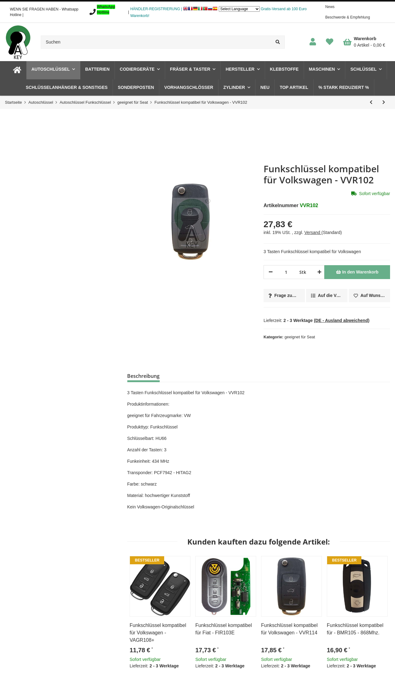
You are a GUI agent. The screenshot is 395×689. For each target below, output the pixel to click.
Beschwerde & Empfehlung (347, 17)
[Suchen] (156, 42)
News (330, 7)
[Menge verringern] (270, 272)
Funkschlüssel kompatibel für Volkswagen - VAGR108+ (158, 633)
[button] (313, 42)
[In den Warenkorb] (357, 272)
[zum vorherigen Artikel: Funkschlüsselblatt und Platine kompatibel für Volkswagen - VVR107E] (371, 102)
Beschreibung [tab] (143, 376)
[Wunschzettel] (329, 42)
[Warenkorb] (364, 42)
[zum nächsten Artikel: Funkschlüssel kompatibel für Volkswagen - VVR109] (383, 102)
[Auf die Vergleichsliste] (326, 295)
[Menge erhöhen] (318, 272)
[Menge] (286, 272)
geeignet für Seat (300, 337)
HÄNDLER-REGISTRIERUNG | (156, 9)
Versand (312, 232)
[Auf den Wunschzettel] (369, 295)
